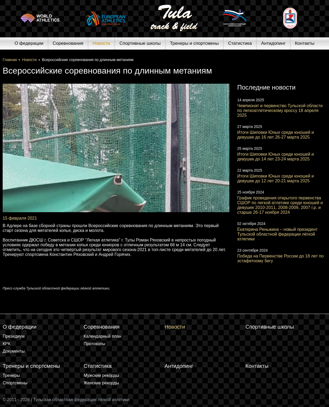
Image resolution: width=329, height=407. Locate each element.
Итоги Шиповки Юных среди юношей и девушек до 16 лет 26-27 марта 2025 (275, 134)
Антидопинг (273, 43)
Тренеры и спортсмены (194, 43)
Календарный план (102, 336)
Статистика (240, 43)
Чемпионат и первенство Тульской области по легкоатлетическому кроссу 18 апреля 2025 (280, 110)
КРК (6, 343)
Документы (14, 351)
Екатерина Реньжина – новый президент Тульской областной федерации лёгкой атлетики (277, 234)
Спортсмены (15, 383)
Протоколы (94, 343)
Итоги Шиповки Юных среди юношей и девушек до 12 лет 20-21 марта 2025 (275, 178)
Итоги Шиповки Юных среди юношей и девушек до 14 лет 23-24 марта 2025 (275, 156)
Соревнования (68, 43)
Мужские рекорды (101, 375)
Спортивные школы (140, 43)
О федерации (29, 43)
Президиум (14, 336)
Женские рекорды (101, 383)
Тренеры (11, 375)
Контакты (304, 43)
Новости (101, 43)
